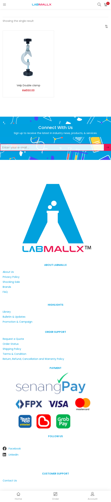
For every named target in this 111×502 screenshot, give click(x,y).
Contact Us (10, 480)
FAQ (5, 292)
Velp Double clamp (28, 85)
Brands (7, 287)
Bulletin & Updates (14, 317)
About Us (8, 272)
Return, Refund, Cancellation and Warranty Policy (33, 359)
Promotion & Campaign (17, 322)
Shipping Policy (12, 349)
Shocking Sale (11, 282)
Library (7, 312)
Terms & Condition (14, 354)
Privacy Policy (11, 277)
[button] (105, 4)
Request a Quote (13, 339)
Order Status (11, 344)
